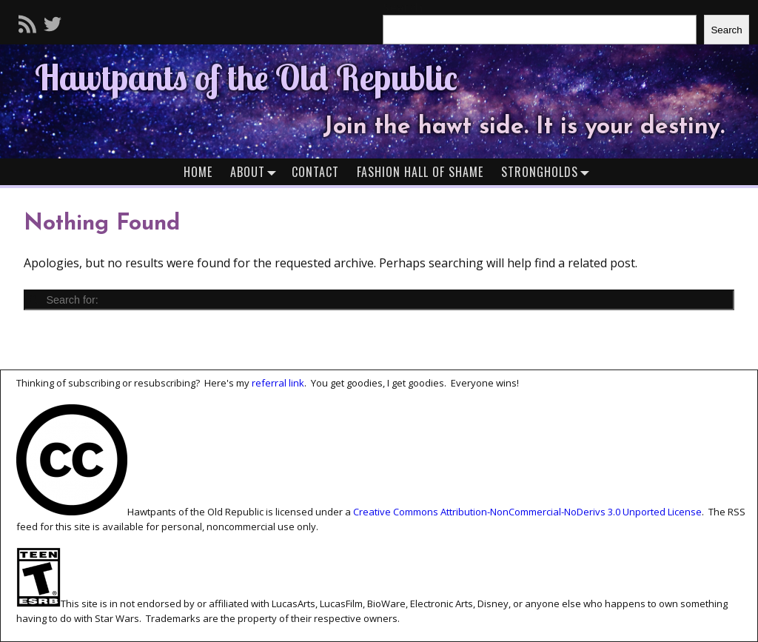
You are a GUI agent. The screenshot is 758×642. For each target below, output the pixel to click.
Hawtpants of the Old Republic (246, 77)
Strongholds (548, 171)
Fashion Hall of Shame (420, 172)
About (256, 171)
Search (726, 30)
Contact (315, 172)
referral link (278, 382)
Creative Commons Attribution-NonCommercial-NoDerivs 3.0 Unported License (527, 511)
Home (198, 172)
